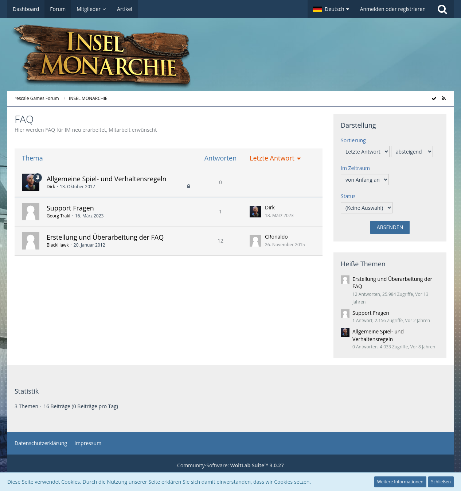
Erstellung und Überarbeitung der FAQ (105, 237)
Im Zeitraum (355, 168)
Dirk (51, 186)
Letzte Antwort (272, 158)
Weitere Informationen (400, 482)
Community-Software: (230, 465)
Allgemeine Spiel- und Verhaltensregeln (107, 178)
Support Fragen (70, 208)
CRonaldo (276, 236)
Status (348, 196)
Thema (32, 158)
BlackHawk (58, 245)
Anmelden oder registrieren (393, 8)
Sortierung (353, 140)
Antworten (220, 158)
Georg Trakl (58, 216)
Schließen (441, 482)
